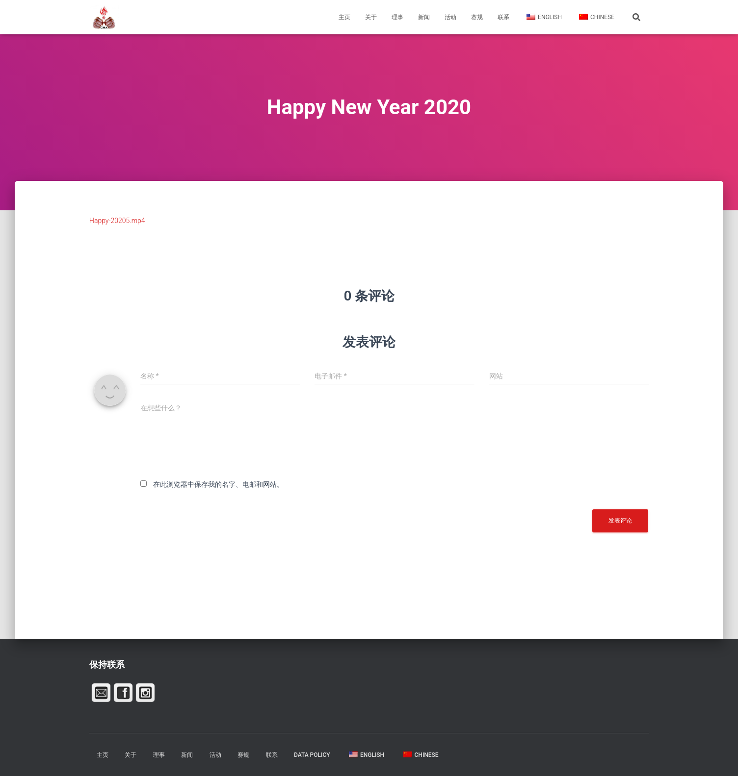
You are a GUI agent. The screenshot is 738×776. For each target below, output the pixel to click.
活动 (450, 17)
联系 (503, 17)
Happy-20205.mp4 (117, 221)
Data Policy (312, 754)
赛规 (477, 17)
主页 (344, 17)
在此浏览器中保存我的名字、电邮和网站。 (218, 484)
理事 (397, 17)
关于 (371, 17)
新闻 (424, 17)
